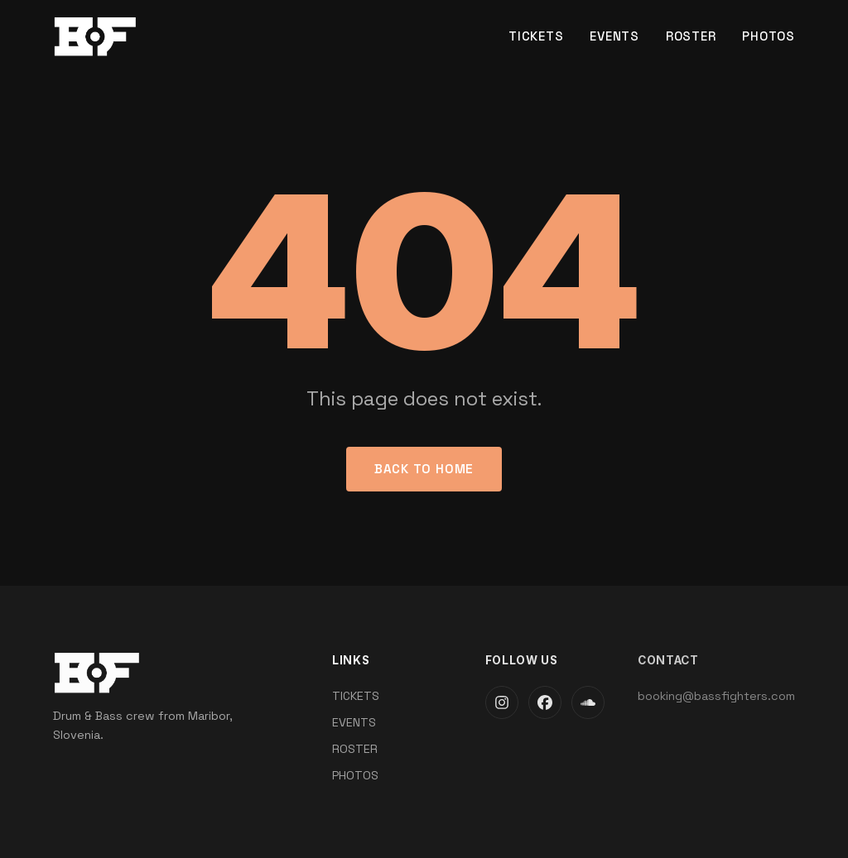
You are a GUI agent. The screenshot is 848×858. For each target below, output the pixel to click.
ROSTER (691, 36)
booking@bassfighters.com (716, 695)
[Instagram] (501, 702)
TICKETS (535, 36)
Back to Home (424, 469)
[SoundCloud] (588, 702)
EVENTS (614, 36)
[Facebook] (544, 702)
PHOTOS (768, 36)
